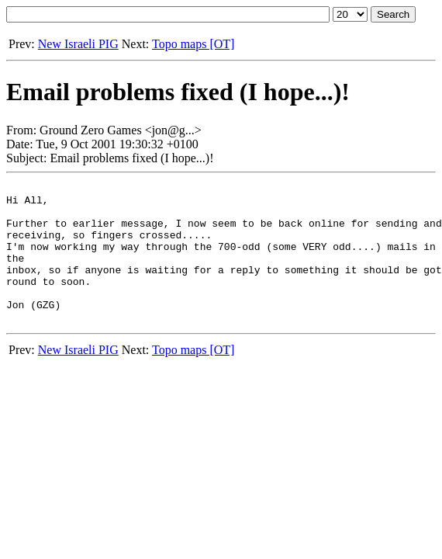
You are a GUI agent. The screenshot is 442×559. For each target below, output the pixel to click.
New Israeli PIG (78, 43)
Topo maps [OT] (193, 43)
